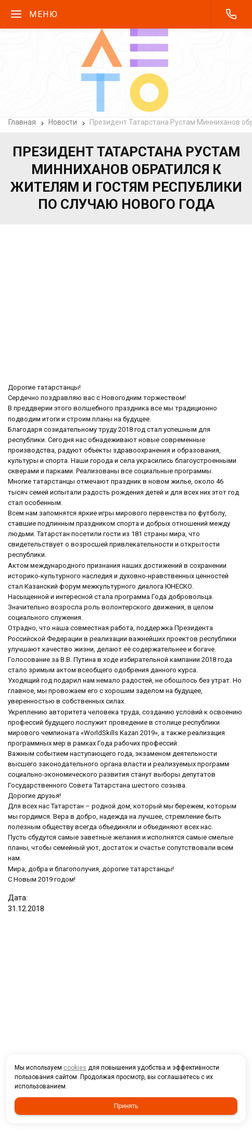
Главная (22, 122)
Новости (62, 122)
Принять (126, 1106)
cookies (75, 1067)
